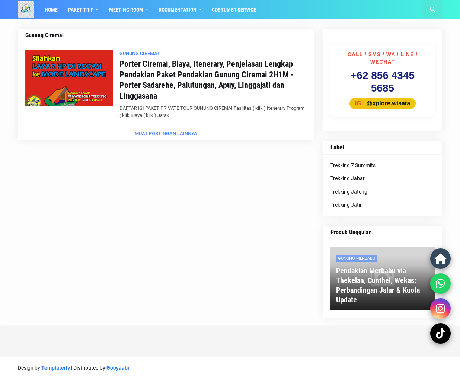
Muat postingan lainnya (166, 133)
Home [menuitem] (51, 10)
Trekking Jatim (347, 205)
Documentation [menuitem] (178, 10)
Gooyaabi (117, 368)
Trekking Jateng (348, 192)
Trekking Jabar (347, 178)
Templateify (55, 368)
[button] (432, 9)
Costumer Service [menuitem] (234, 10)
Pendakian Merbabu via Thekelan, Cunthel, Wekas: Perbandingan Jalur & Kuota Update (378, 285)
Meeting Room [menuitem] (126, 10)
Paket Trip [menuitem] (81, 10)
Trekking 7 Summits (353, 165)
